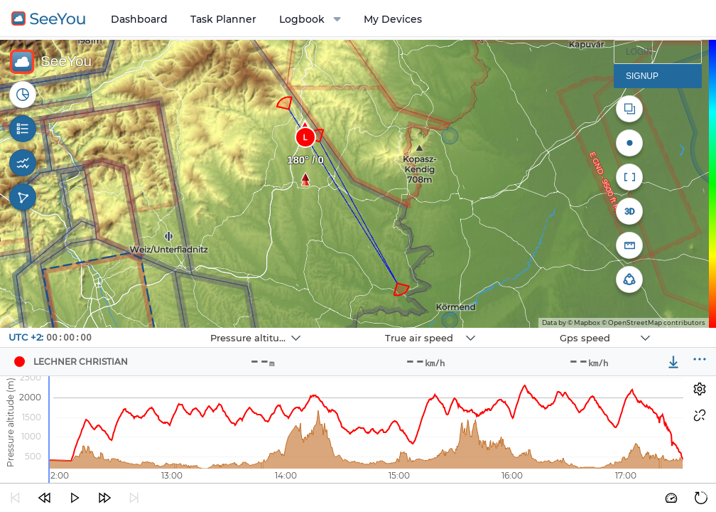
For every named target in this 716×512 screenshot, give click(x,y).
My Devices (393, 19)
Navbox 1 (176, 328)
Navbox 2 (351, 328)
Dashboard (139, 19)
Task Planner (223, 19)
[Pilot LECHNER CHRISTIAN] (19, 362)
